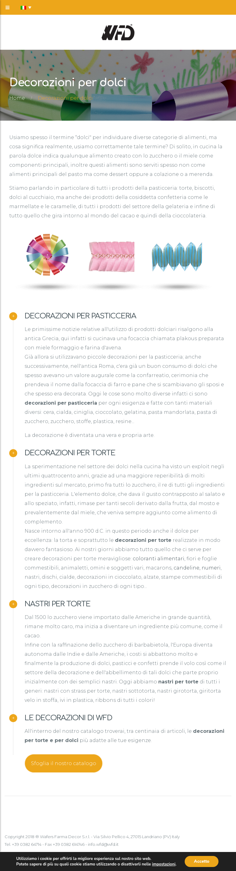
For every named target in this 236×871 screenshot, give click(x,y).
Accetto (201, 861)
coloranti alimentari (158, 559)
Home (17, 98)
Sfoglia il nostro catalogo (63, 763)
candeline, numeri (197, 568)
